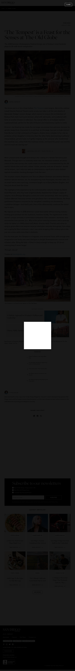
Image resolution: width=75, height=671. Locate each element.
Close (68, 4)
